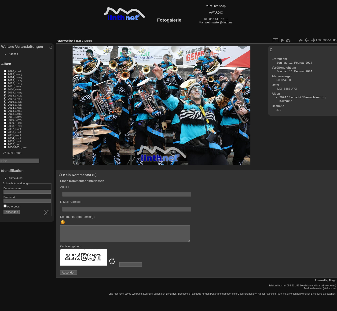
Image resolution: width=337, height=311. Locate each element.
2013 (11, 110)
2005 (11, 135)
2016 (11, 101)
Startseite (65, 41)
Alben (6, 64)
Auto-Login (12, 206)
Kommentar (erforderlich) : (77, 216)
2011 (11, 116)
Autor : (64, 187)
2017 (11, 98)
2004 (11, 138)
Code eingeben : (71, 246)
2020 (11, 89)
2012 (11, 113)
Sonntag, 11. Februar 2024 (294, 62)
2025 (11, 74)
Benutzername (13, 188)
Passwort (9, 197)
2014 (11, 107)
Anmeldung (16, 177)
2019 (11, 92)
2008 (11, 125)
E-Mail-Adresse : (71, 202)
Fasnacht (295, 97)
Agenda (13, 53)
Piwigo (332, 280)
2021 (11, 86)
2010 (11, 119)
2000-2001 (14, 147)
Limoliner (171, 293)
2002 (11, 144)
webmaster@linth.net (219, 22)
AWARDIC (216, 12)
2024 (11, 77)
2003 (11, 141)
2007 (11, 128)
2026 (11, 71)
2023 (11, 80)
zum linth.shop (216, 6)
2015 (11, 104)
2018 (11, 95)
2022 (11, 83)
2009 (11, 122)
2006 (11, 131)
